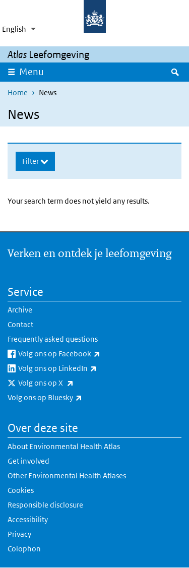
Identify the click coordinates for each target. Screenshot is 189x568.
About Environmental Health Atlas (64, 446)
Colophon (24, 548)
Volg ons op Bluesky (71, 398)
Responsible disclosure (45, 505)
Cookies (21, 490)
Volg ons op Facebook (85, 354)
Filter (31, 161)
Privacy (19, 534)
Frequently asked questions (53, 339)
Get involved (28, 461)
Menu (34, 72)
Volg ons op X (72, 383)
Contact (20, 324)
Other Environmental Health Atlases (67, 475)
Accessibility (28, 519)
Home (18, 92)
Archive (20, 309)
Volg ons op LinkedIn (84, 368)
